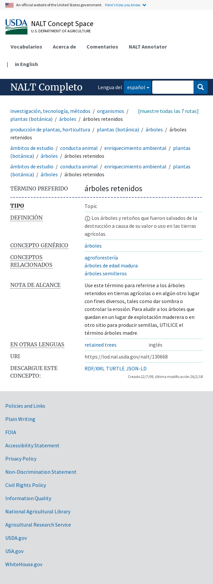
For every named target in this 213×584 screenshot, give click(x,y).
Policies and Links (25, 405)
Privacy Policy (20, 458)
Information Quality (28, 498)
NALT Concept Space (62, 23)
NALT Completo (46, 87)
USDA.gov (16, 537)
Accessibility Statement (32, 445)
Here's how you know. (123, 4)
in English (26, 64)
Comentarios (102, 46)
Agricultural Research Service (38, 524)
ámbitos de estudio (31, 148)
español (134, 86)
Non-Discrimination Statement (41, 471)
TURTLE (115, 368)
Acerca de (64, 46)
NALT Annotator (148, 46)
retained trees (101, 344)
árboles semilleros (106, 273)
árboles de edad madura (111, 265)
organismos (110, 111)
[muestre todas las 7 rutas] (168, 111)
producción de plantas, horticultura (50, 129)
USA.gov (14, 551)
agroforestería (101, 257)
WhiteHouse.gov (23, 564)
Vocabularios (26, 46)
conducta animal (79, 148)
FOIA (10, 432)
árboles (67, 119)
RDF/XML (95, 368)
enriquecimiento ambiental (135, 148)
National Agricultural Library (37, 511)
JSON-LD (136, 368)
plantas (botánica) (31, 119)
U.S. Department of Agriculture (61, 30)
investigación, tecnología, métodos (50, 111)
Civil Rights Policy (25, 485)
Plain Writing (20, 419)
